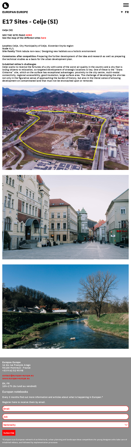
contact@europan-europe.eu (18, 375)
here (43, 37)
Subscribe (8, 432)
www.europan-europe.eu (16, 378)
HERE (29, 35)
